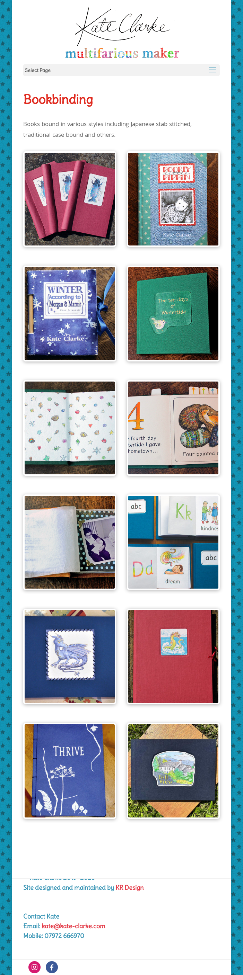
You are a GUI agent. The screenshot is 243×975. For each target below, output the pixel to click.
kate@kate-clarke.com (73, 926)
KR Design (129, 888)
